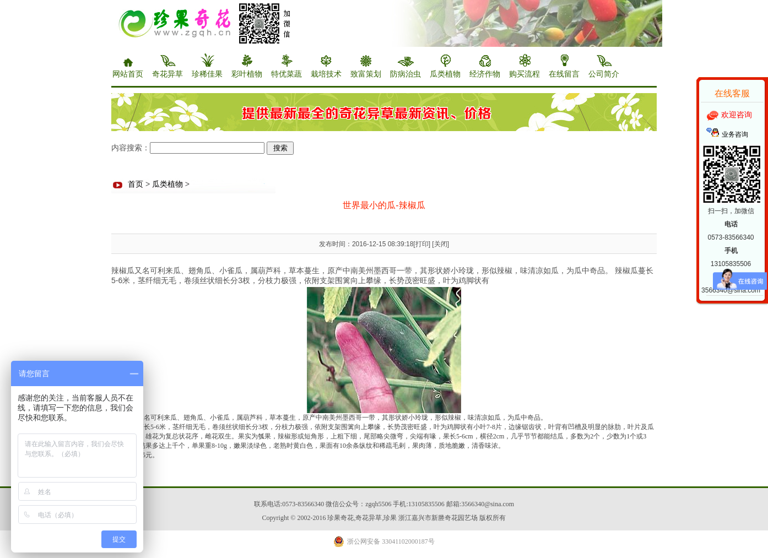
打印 (422, 244)
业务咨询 (735, 134)
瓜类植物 (167, 184)
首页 (135, 184)
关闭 (440, 244)
